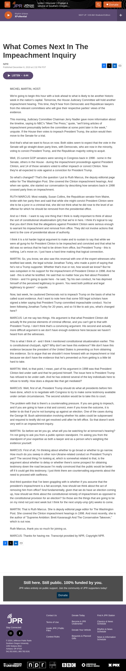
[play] (8, 15)
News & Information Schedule (106, 638)
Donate (113, 4)
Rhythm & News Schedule (104, 630)
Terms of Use (52, 622)
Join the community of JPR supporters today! (83, 588)
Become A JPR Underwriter (79, 622)
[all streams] (121, 15)
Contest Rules (53, 637)
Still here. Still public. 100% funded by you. (63, 582)
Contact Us (51, 615)
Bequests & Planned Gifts (81, 637)
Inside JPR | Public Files (55, 629)
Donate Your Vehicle (81, 630)
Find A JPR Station (106, 615)
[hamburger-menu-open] (7, 5)
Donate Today (78, 615)
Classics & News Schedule (105, 622)
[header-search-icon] (98, 5)
